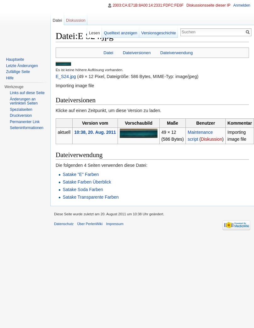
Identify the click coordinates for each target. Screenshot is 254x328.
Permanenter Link (25, 122)
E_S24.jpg (66, 76)
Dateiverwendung (176, 52)
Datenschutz (64, 224)
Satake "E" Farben (81, 174)
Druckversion (21, 115)
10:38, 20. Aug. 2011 (95, 132)
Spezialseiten (21, 109)
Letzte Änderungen (22, 66)
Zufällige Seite (18, 72)
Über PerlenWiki (89, 224)
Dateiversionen (137, 52)
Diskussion (211, 139)
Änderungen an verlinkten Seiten (24, 101)
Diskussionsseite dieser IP (208, 5)
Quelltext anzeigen (120, 33)
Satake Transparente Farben (91, 197)
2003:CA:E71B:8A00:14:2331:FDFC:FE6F (148, 5)
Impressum (114, 224)
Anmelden (241, 5)
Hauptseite (15, 59)
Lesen (94, 33)
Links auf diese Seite (27, 93)
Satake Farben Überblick (87, 181)
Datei (108, 52)
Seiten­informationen (26, 128)
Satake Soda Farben (83, 189)
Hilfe (10, 78)
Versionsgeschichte (158, 33)
